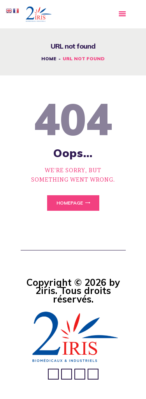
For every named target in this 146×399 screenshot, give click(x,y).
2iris (45, 290)
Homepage (69, 203)
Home (48, 58)
